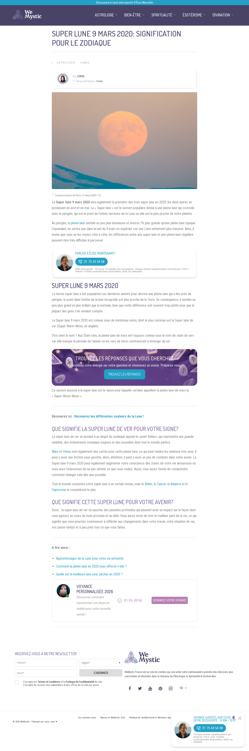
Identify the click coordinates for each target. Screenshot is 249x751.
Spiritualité (161, 15)
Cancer (161, 484)
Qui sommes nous (87, 717)
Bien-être (132, 15)
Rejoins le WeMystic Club (112, 717)
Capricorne (59, 490)
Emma (80, 76)
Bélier (148, 484)
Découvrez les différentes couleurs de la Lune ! (109, 416)
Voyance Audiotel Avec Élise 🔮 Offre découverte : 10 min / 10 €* (215, 719)
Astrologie (66, 62)
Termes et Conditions (49, 681)
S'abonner (101, 673)
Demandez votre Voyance (169, 600)
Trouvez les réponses (124, 374)
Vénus (67, 452)
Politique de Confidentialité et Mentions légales (152, 717)
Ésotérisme (192, 15)
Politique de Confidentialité (80, 681)
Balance (176, 484)
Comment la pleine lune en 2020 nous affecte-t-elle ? (91, 566)
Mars (55, 452)
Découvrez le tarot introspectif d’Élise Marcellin (124, 2)
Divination (221, 15)
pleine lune (78, 223)
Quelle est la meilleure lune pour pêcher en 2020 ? (89, 574)
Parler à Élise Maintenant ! (95, 253)
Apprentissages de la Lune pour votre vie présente (89, 558)
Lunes (85, 62)
